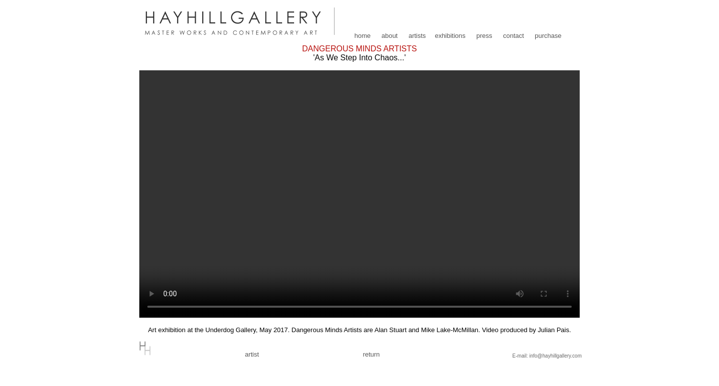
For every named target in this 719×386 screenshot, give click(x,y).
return (371, 354)
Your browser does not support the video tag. (359, 194)
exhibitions (450, 35)
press (484, 35)
